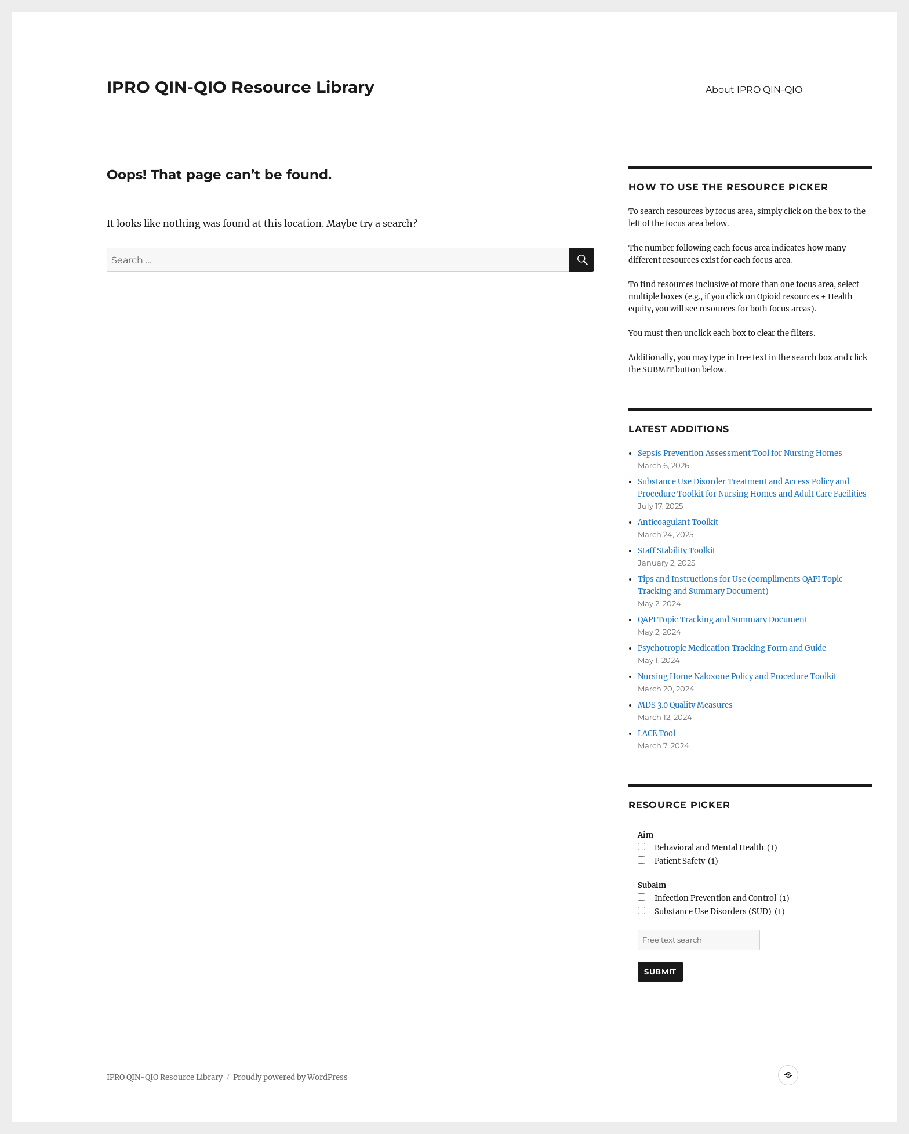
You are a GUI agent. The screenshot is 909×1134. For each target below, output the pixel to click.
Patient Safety (686, 861)
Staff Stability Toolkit (676, 551)
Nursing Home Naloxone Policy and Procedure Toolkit (737, 677)
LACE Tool (656, 733)
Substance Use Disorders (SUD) (720, 911)
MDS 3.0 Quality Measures (685, 705)
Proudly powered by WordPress (290, 1077)
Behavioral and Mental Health (716, 848)
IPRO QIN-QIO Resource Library (240, 87)
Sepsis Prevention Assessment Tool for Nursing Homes (740, 453)
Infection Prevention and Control (722, 898)
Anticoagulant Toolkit (678, 522)
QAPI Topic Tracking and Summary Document (723, 620)
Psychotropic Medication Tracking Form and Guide (732, 648)
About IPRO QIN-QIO (754, 89)
